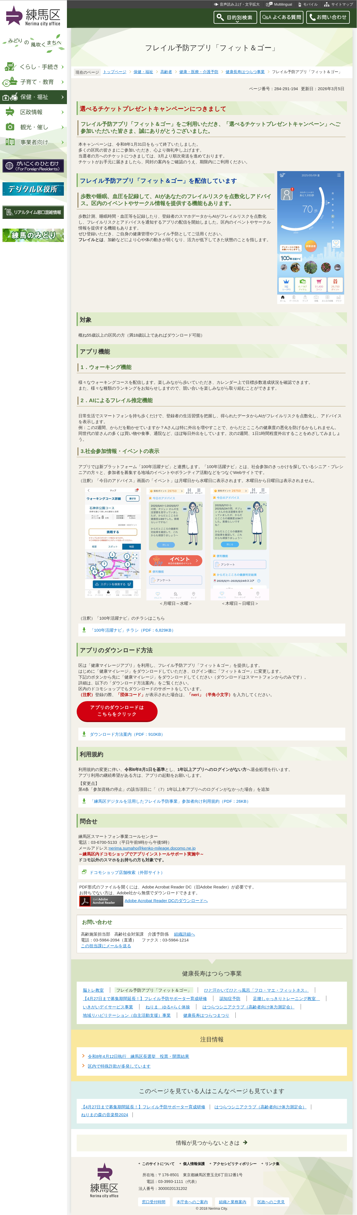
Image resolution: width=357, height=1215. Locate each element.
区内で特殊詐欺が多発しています (119, 1066)
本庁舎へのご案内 (192, 1202)
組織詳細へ (184, 934)
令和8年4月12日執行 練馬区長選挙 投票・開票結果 (138, 1056)
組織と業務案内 (232, 1202)
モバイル (310, 4)
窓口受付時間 (153, 1202)
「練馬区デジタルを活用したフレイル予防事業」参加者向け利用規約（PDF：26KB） (170, 801)
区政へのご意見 (271, 1202)
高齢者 (166, 72)
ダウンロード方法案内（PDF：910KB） (127, 734)
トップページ (114, 72)
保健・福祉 (143, 72)
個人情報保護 (194, 1164)
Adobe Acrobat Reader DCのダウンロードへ (143, 900)
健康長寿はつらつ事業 (245, 72)
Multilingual (283, 4)
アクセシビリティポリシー (235, 1164)
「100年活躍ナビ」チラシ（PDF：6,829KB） (133, 630)
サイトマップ (342, 4)
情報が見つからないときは (208, 1143)
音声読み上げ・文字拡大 (240, 4)
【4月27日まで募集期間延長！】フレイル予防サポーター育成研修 (143, 1106)
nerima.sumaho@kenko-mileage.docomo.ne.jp (152, 848)
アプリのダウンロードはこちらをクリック (117, 710)
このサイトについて (158, 1164)
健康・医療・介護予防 (198, 72)
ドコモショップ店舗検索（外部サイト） (127, 872)
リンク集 (272, 1164)
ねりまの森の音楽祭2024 (104, 1114)
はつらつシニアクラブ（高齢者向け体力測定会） (260, 1106)
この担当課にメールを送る (106, 945)
